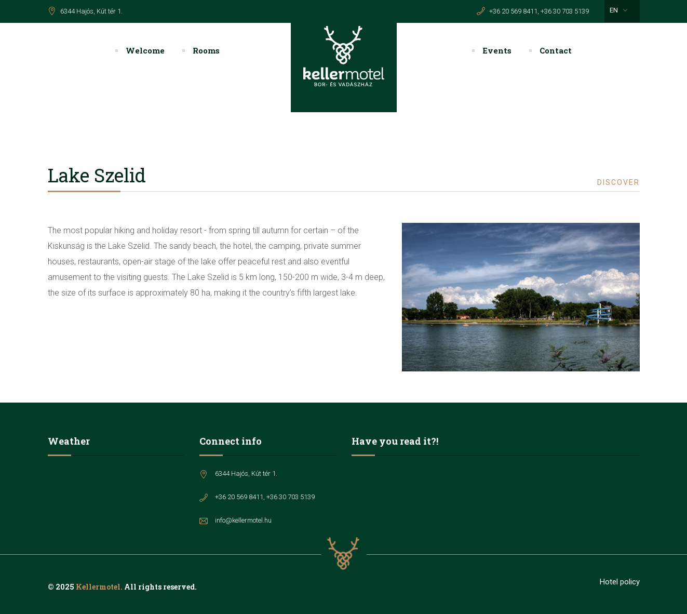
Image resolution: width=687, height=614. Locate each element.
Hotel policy (620, 581)
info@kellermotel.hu (243, 520)
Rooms (206, 50)
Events (496, 50)
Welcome (145, 50)
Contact (556, 50)
